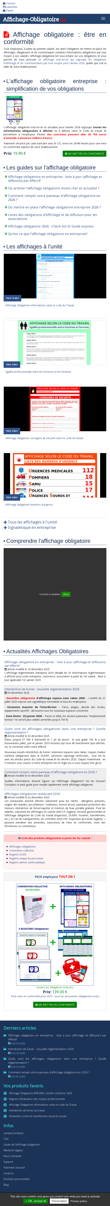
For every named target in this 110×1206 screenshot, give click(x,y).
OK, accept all (35, 1201)
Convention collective (21, 850)
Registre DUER (17, 854)
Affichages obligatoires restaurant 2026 (32, 794)
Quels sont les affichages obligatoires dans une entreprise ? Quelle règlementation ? (55, 730)
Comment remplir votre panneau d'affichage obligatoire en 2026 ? (54, 198)
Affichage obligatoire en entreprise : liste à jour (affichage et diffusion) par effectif (55, 178)
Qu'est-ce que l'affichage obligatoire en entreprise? (47, 234)
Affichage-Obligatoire (34, 19)
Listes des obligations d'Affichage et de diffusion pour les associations (52, 217)
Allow (66, 594)
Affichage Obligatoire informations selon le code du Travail (39, 305)
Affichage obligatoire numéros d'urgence (29, 504)
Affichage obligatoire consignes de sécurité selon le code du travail (44, 438)
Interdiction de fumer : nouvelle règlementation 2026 (42, 689)
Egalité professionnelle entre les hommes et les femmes (38, 371)
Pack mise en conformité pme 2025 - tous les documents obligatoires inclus (55, 996)
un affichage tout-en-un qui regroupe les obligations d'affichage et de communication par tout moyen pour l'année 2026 (55, 61)
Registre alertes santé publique (27, 862)
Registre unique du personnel (26, 858)
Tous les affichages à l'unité (30, 522)
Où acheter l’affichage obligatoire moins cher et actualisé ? (53, 188)
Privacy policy (78, 1201)
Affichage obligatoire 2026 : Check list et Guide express (51, 226)
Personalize (59, 1201)
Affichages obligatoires (22, 846)
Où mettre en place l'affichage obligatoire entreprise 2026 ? (54, 207)
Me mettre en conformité (84, 153)
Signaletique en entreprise (30, 527)
